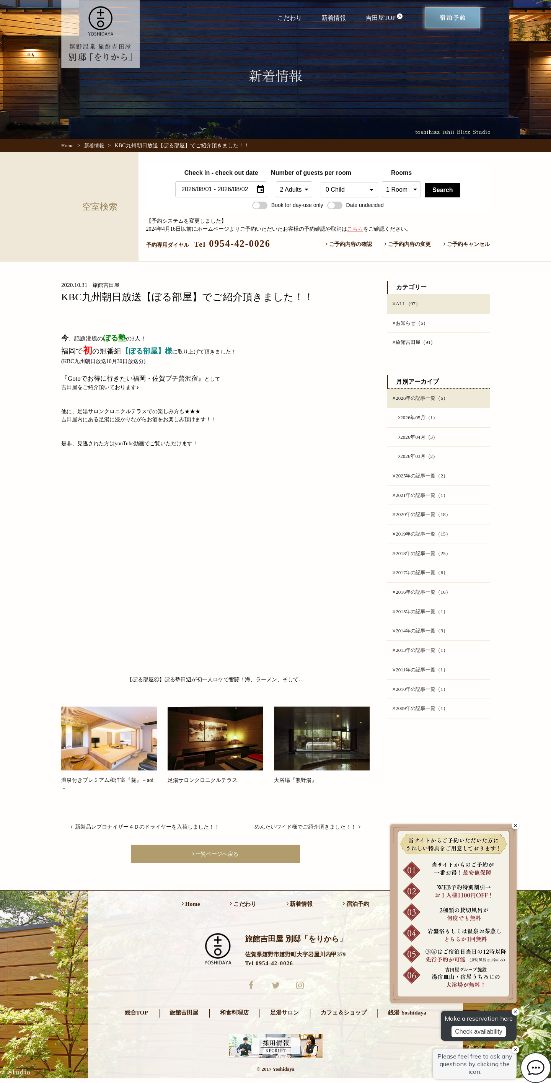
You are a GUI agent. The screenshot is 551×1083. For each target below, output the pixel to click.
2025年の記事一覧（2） (422, 480)
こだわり (289, 18)
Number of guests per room (294, 172)
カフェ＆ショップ (344, 1017)
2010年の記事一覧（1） (422, 698)
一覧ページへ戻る (215, 855)
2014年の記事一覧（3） (422, 639)
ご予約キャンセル (466, 244)
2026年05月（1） (419, 420)
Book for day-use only (287, 205)
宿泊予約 (356, 906)
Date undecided (355, 205)
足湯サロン (284, 1017)
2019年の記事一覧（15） (424, 539)
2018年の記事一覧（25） (424, 559)
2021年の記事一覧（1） (422, 500)
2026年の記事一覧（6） (422, 400)
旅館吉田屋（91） (416, 343)
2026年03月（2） (419, 460)
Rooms (401, 172)
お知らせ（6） (411, 324)
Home (67, 145)
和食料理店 (234, 1017)
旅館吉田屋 (184, 1017)
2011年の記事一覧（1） (422, 679)
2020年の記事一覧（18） (424, 519)
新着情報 (333, 18)
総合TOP (136, 1017)
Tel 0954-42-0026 (269, 965)
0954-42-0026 (232, 243)
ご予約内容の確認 (349, 244)
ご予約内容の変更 (408, 244)
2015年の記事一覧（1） (422, 619)
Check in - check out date (221, 172)
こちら (355, 229)
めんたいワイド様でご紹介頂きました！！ (307, 827)
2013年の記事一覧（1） (422, 659)
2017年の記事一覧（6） (422, 579)
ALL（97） (407, 304)
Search (442, 190)
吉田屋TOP (384, 17)
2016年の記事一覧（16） (424, 599)
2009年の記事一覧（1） (422, 718)
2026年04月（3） (419, 439)
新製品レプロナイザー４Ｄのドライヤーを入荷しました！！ (145, 827)
